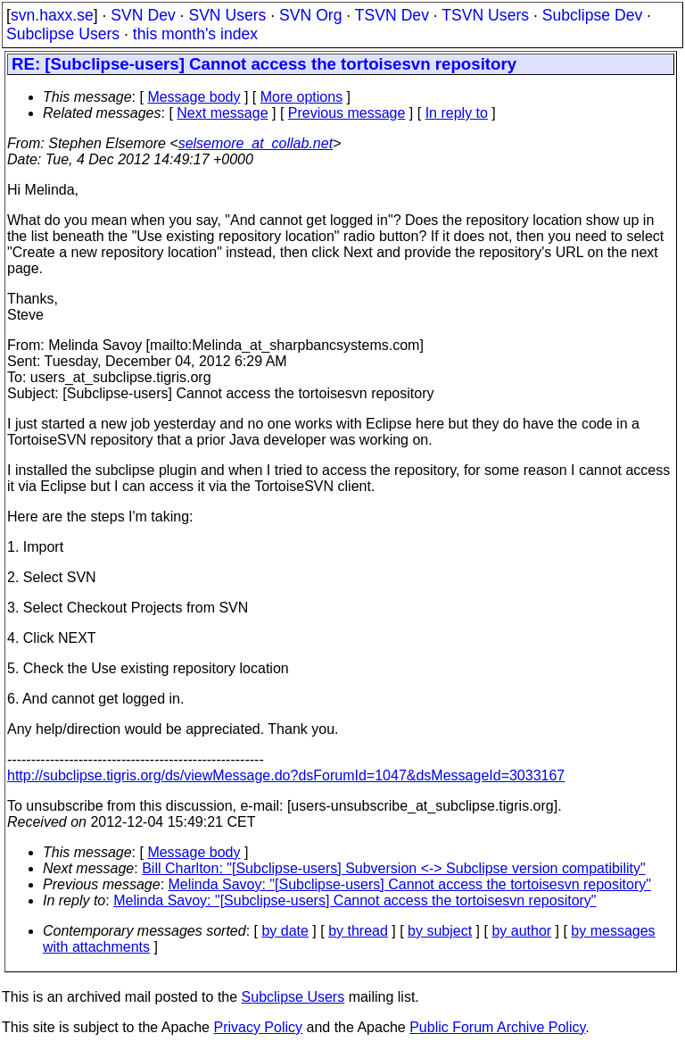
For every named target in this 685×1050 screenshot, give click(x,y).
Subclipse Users (63, 34)
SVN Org (310, 15)
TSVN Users (485, 15)
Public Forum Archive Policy (497, 1027)
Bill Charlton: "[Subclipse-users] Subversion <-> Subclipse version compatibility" (394, 868)
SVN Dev (143, 15)
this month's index (195, 34)
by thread (358, 930)
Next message (222, 113)
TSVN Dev (392, 15)
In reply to (456, 113)
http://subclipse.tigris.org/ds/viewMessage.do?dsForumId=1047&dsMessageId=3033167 (286, 775)
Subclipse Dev (592, 15)
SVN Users (227, 15)
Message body (193, 96)
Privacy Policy (257, 1027)
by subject (440, 930)
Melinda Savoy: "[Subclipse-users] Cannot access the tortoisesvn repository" (410, 884)
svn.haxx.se (52, 15)
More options (301, 96)
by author (521, 930)
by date (284, 930)
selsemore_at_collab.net (255, 143)
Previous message (347, 113)
